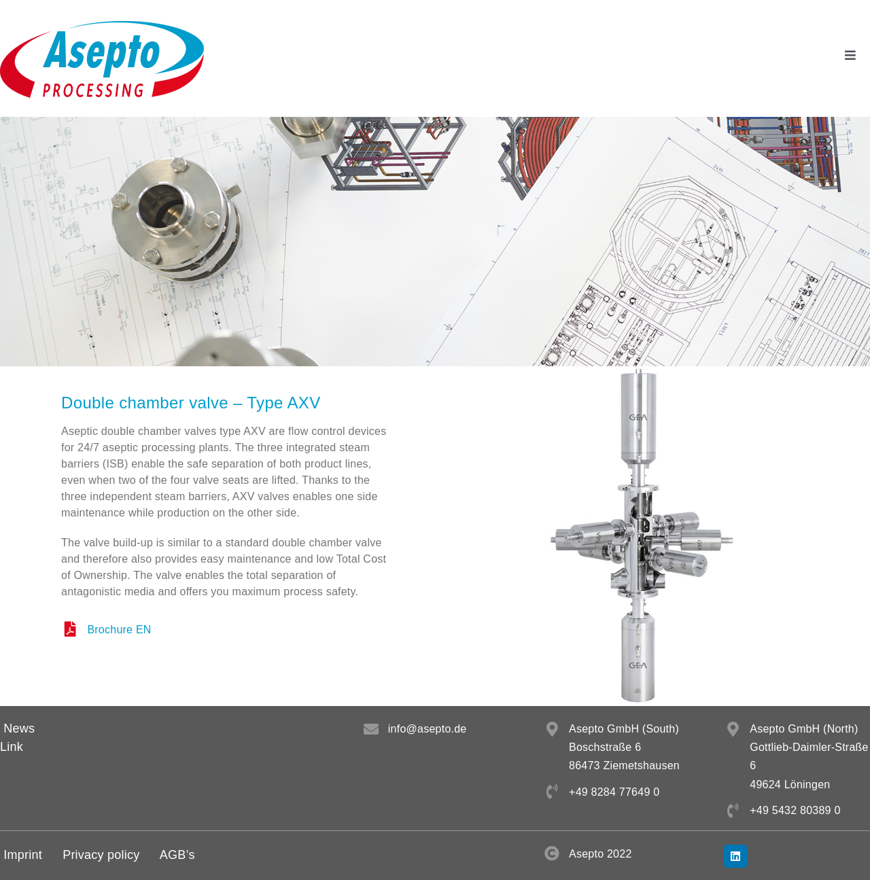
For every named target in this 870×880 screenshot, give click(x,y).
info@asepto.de (427, 729)
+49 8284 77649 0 (614, 792)
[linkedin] (735, 856)
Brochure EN (119, 629)
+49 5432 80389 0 (795, 810)
